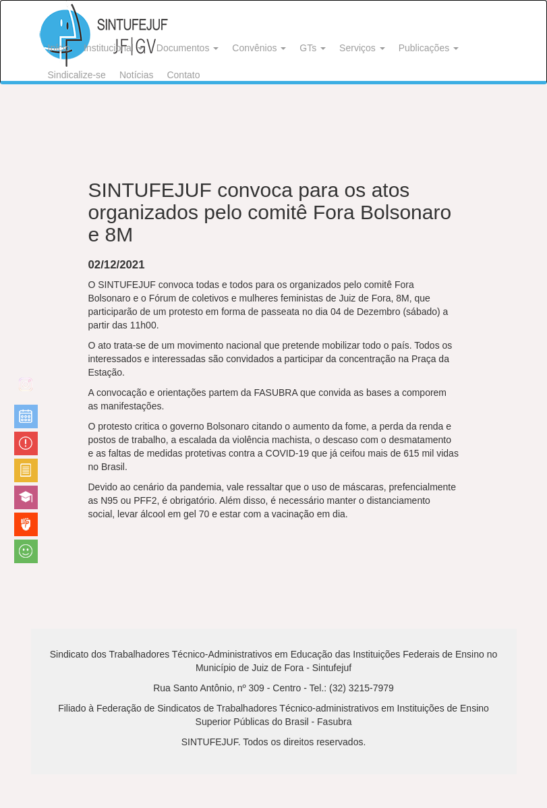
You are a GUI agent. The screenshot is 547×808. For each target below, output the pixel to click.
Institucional (113, 47)
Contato (183, 74)
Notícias (136, 74)
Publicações (429, 47)
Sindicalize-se (77, 74)
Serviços (362, 47)
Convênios (259, 47)
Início (59, 47)
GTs (312, 47)
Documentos (187, 47)
